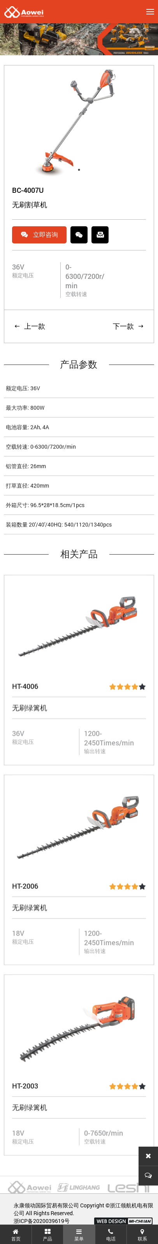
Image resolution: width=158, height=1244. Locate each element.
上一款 (29, 327)
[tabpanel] (79, 123)
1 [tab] (79, 171)
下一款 (128, 327)
